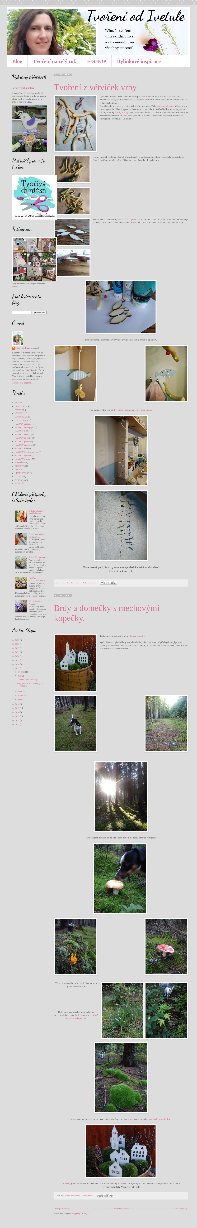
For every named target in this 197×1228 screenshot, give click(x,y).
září (19, 676)
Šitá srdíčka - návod (37, 557)
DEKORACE (20, 406)
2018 (17, 664)
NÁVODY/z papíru (23, 459)
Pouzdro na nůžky (36, 534)
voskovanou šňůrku (143, 410)
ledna (20, 699)
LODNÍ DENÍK (21, 420)
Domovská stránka (122, 1208)
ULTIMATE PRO (22, 473)
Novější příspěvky (62, 1208)
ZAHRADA (20, 480)
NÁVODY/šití (21, 448)
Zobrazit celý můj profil (22, 383)
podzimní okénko (165, 106)
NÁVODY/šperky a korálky (26, 452)
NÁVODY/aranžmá (23, 424)
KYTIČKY (19, 413)
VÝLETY (19, 476)
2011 (17, 724)
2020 (17, 656)
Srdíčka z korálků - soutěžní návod (37, 512)
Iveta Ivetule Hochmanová (27, 348)
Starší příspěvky (180, 1208)
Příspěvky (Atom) (79, 1213)
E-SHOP (96, 61)
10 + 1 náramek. (35, 601)
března (21, 695)
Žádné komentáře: (90, 583)
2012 (17, 720)
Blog (17, 61)
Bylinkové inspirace (139, 61)
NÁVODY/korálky (23, 434)
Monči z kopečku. (137, 636)
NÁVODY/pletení (22, 441)
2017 (17, 668)
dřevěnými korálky (122, 410)
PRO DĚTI (19, 462)
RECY (17, 469)
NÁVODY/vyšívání (23, 455)
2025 (17, 640)
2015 (17, 708)
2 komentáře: (88, 1196)
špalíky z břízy (121, 112)
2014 (17, 712)
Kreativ (143, 96)
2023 (17, 644)
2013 (17, 716)
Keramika (19, 410)
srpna (20, 691)
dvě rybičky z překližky (129, 219)
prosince (21, 672)
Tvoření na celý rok (54, 61)
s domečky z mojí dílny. (159, 1119)
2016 (17, 704)
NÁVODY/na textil (23, 438)
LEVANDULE (21, 417)
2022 (17, 648)
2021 (17, 652)
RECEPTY (19, 466)
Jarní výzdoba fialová (23, 88)
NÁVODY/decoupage (24, 427)
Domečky (66, 1183)
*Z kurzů (18, 402)
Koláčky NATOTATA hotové (37, 579)
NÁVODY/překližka (23, 445)
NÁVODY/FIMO (22, 431)
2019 (17, 660)
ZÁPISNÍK (19, 483)
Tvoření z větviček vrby (95, 87)
